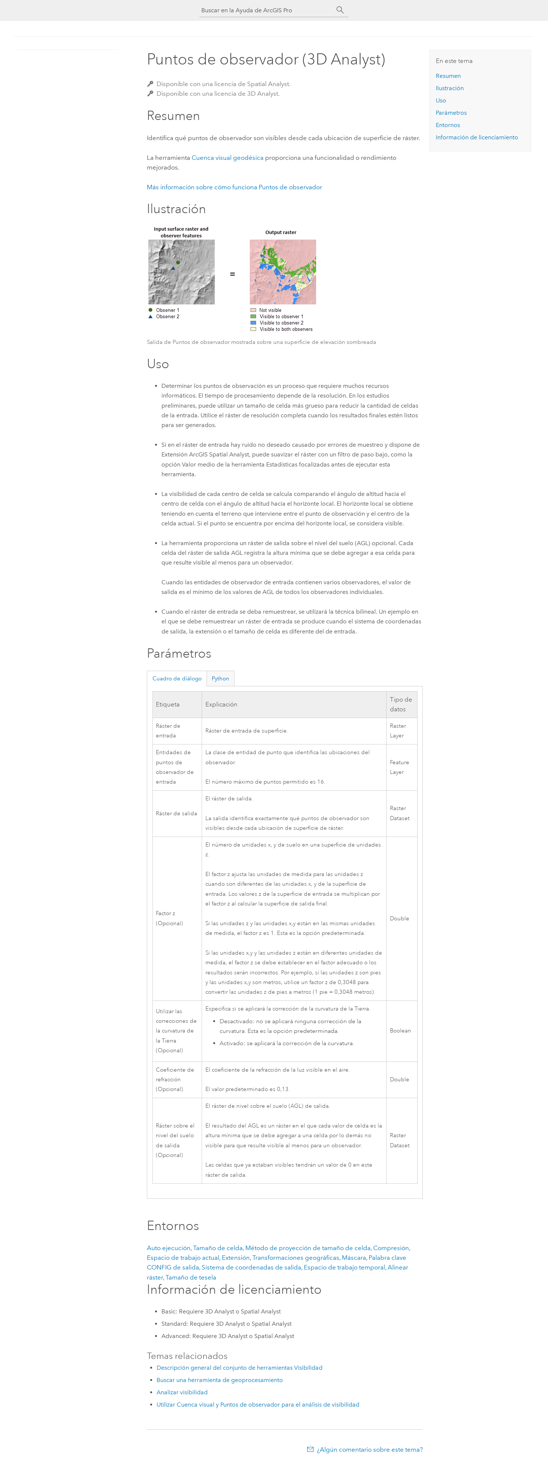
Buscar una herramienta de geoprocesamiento (220, 1380)
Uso (441, 100)
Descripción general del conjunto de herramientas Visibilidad (239, 1367)
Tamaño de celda (218, 1248)
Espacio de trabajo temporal (344, 1267)
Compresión (391, 1248)
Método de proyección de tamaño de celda (308, 1248)
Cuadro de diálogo (177, 678)
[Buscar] (340, 10)
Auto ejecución (168, 1248)
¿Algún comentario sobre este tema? (370, 1449)
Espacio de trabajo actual (183, 1257)
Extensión (236, 1257)
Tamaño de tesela (191, 1277)
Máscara (354, 1257)
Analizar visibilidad (182, 1392)
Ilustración (450, 88)
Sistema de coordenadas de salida (251, 1267)
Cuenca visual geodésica (228, 157)
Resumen (448, 75)
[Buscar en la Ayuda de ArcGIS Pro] (266, 10)
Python (220, 678)
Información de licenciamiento (477, 137)
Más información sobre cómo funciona (234, 187)
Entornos (448, 125)
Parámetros (451, 112)
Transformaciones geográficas (295, 1257)
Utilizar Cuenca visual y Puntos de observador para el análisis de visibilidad (258, 1404)
